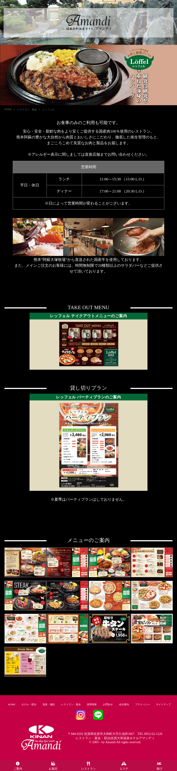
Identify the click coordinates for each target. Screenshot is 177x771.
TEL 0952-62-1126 (150, 734)
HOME (8, 109)
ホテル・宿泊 (28, 704)
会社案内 (124, 704)
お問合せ (108, 704)
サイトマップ (163, 704)
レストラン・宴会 (27, 109)
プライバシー (142, 704)
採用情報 (92, 704)
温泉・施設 (49, 704)
